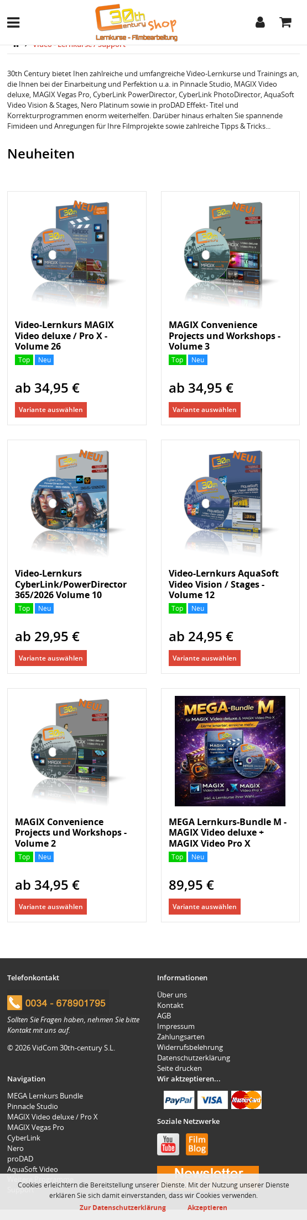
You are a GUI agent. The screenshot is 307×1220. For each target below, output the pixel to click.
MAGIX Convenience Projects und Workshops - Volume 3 (224, 335)
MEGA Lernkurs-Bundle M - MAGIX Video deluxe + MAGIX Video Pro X (228, 832)
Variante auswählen (51, 409)
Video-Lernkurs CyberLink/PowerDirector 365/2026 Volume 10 (71, 583)
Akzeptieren (207, 1207)
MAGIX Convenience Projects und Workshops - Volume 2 (71, 832)
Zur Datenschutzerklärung (123, 1207)
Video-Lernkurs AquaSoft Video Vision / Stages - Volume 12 (224, 583)
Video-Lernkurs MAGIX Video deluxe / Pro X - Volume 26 (64, 335)
